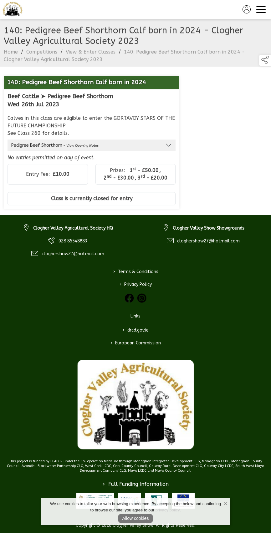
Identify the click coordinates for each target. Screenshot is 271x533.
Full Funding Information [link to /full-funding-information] (136, 484)
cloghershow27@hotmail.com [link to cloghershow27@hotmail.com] (73, 253)
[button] (265, 60)
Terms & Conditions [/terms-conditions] (135, 271)
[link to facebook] (129, 298)
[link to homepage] (12, 9)
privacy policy (168, 510)
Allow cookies (135, 518)
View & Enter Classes (90, 54)
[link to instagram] (141, 298)
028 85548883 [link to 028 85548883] (73, 241)
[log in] (247, 9)
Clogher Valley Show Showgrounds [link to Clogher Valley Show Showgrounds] (208, 228)
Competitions (41, 54)
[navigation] (261, 9)
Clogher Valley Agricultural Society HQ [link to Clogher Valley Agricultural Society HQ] (73, 228)
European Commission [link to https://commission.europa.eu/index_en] (135, 343)
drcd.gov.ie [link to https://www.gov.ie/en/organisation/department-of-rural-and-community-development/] (136, 330)
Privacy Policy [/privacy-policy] (136, 284)
